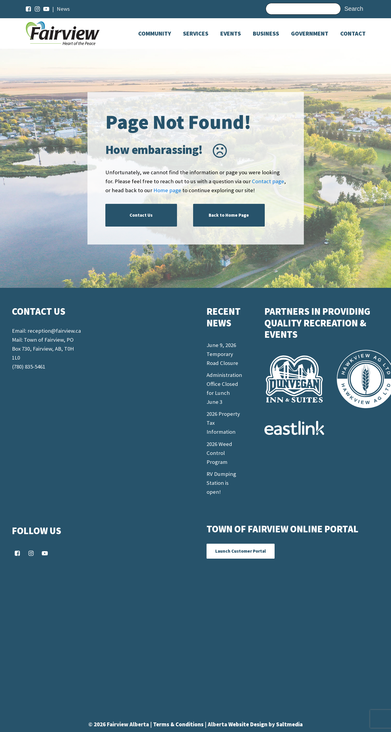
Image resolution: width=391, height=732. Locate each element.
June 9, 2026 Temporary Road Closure (222, 354)
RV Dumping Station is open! (221, 482)
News (63, 8)
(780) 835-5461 (28, 366)
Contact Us (141, 215)
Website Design (248, 724)
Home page (167, 190)
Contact (353, 33)
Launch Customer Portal (240, 551)
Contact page (268, 181)
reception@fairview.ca (54, 330)
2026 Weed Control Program (219, 453)
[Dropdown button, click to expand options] (230, 33)
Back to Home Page (229, 215)
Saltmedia (289, 724)
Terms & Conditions (179, 724)
